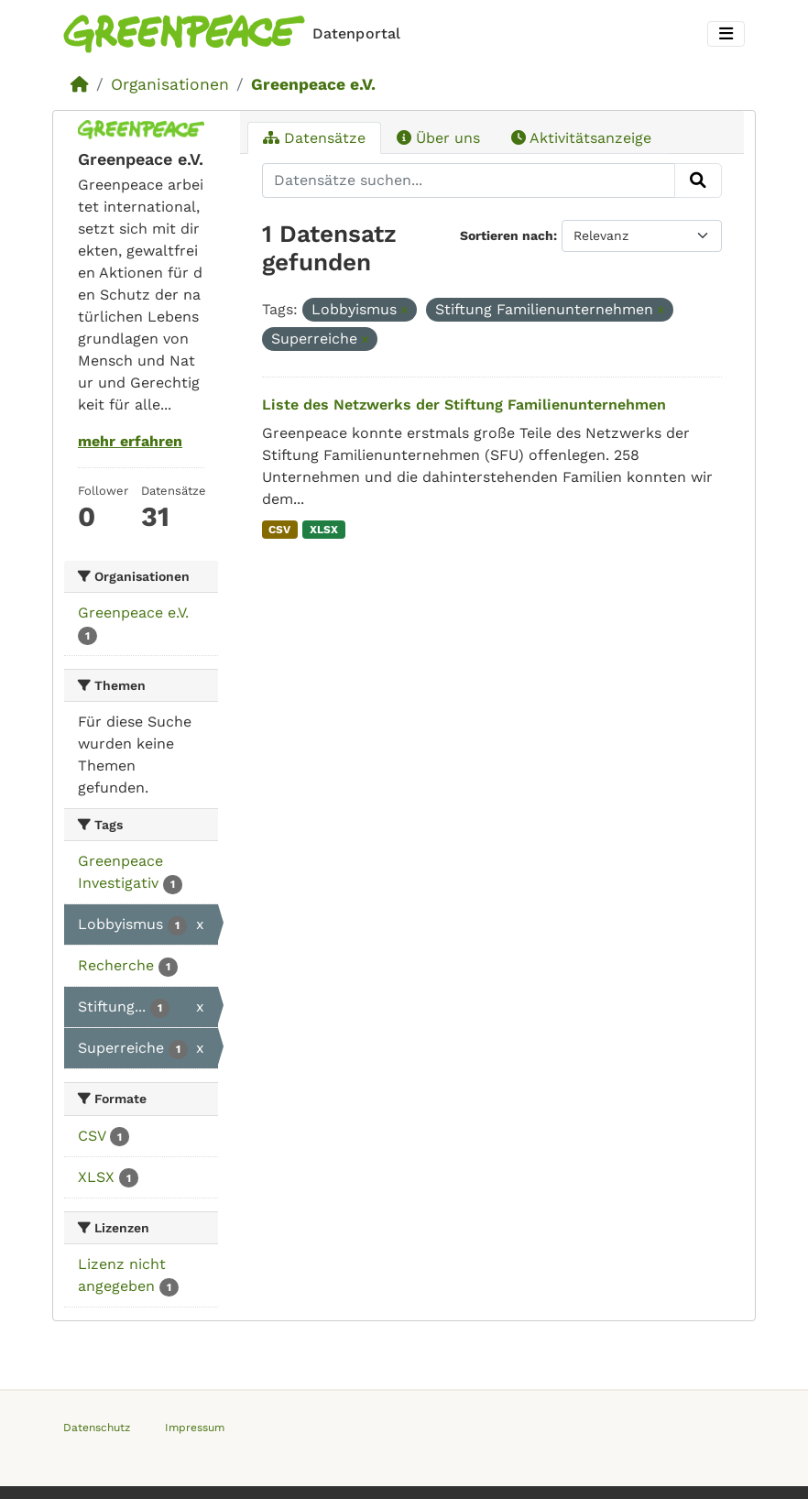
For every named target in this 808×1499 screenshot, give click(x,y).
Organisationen (170, 84)
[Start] (80, 84)
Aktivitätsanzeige (581, 138)
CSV (279, 529)
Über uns (438, 138)
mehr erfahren (130, 441)
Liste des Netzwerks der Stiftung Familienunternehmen (464, 404)
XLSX (324, 529)
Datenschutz (96, 1427)
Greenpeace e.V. (313, 84)
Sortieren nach (506, 235)
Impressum (194, 1427)
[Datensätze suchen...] (469, 180)
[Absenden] (698, 180)
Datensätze (314, 138)
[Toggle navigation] (726, 34)
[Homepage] (235, 34)
